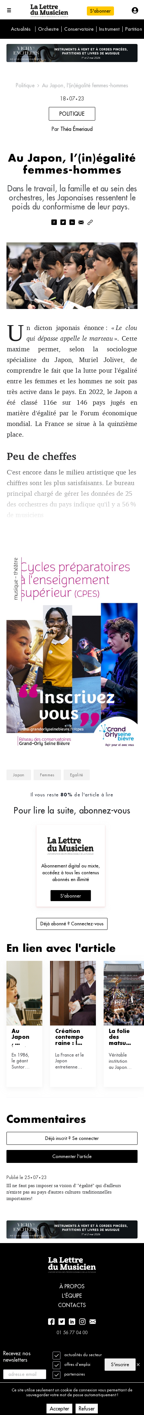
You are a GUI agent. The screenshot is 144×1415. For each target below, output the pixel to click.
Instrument (109, 29)
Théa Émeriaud (76, 129)
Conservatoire (79, 29)
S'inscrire (120, 1364)
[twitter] (63, 222)
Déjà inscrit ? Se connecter (71, 1138)
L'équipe (72, 1296)
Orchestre (48, 29)
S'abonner (100, 11)
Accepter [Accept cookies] (59, 1408)
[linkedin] (72, 222)
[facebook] (54, 222)
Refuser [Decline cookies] (87, 1408)
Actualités (21, 29)
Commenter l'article (72, 1156)
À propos (72, 1286)
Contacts (72, 1305)
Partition (133, 29)
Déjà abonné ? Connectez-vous (72, 924)
